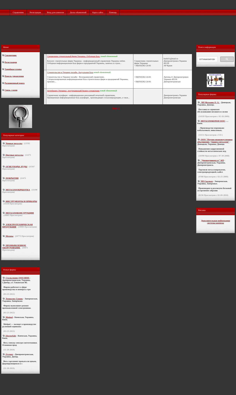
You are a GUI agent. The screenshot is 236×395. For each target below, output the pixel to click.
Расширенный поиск (15, 83)
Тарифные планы (13, 69)
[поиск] (207, 59)
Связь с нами (11, 90)
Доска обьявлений (78, 12)
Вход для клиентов (55, 12)
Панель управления (14, 76)
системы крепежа (215, 223)
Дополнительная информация (215, 220)
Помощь (113, 12)
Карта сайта (97, 12)
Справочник (18, 12)
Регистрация (35, 12)
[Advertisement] (118, 34)
